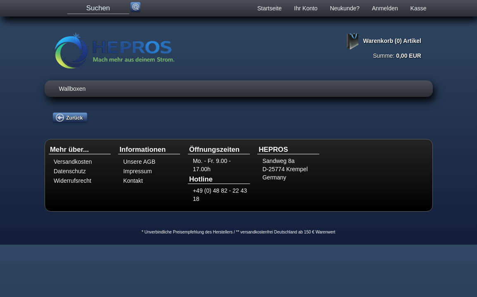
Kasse (419, 8)
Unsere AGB (139, 161)
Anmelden (385, 8)
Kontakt (132, 180)
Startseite (269, 8)
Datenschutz (70, 171)
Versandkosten (73, 161)
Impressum (137, 171)
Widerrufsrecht (72, 180)
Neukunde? (345, 8)
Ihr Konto (306, 8)
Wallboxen (72, 88)
